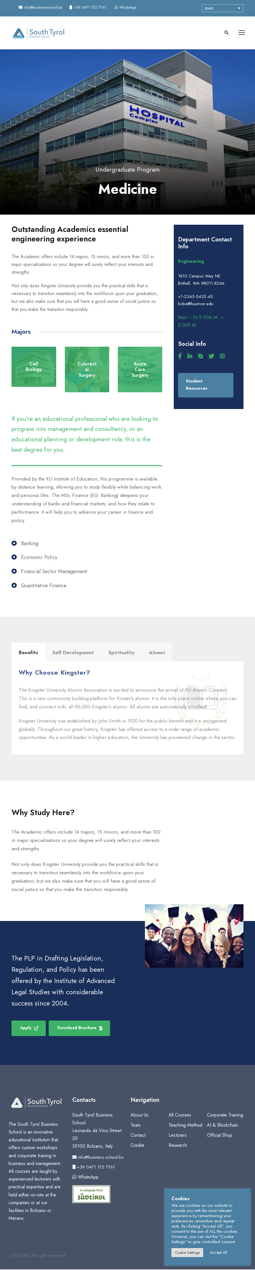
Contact (138, 1135)
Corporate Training (225, 1115)
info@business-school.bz (98, 1157)
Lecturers (178, 1135)
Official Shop (219, 1135)
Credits (137, 1145)
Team (136, 1125)
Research (178, 1145)
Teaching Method (185, 1125)
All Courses (180, 1115)
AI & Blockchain (222, 1125)
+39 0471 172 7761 (93, 1167)
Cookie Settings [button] (187, 1252)
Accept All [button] (218, 1252)
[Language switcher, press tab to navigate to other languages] (222, 8)
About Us (139, 1115)
